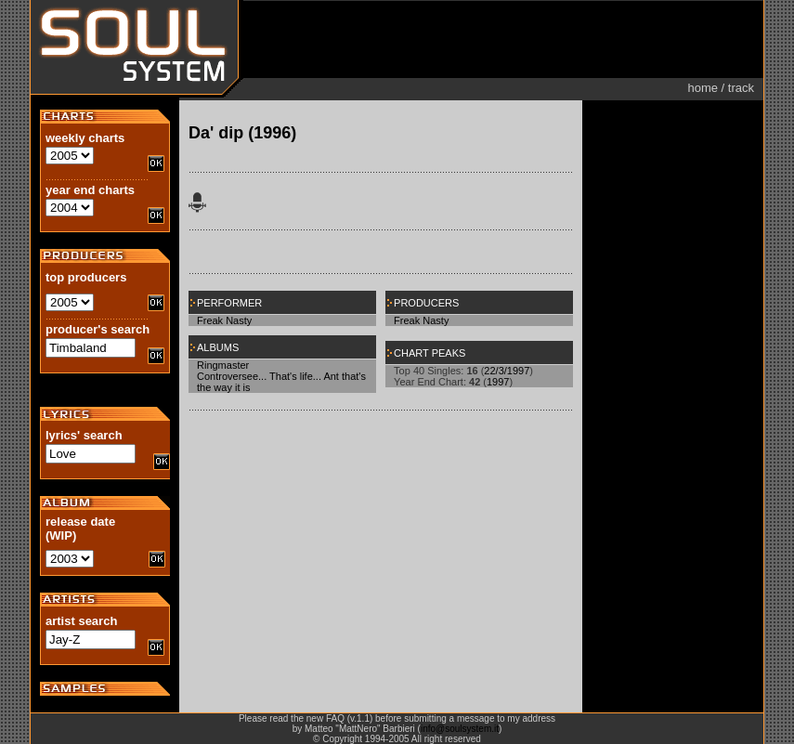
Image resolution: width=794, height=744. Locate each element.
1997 (498, 381)
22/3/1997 (506, 370)
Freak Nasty (224, 320)
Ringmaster (223, 365)
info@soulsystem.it (460, 729)
